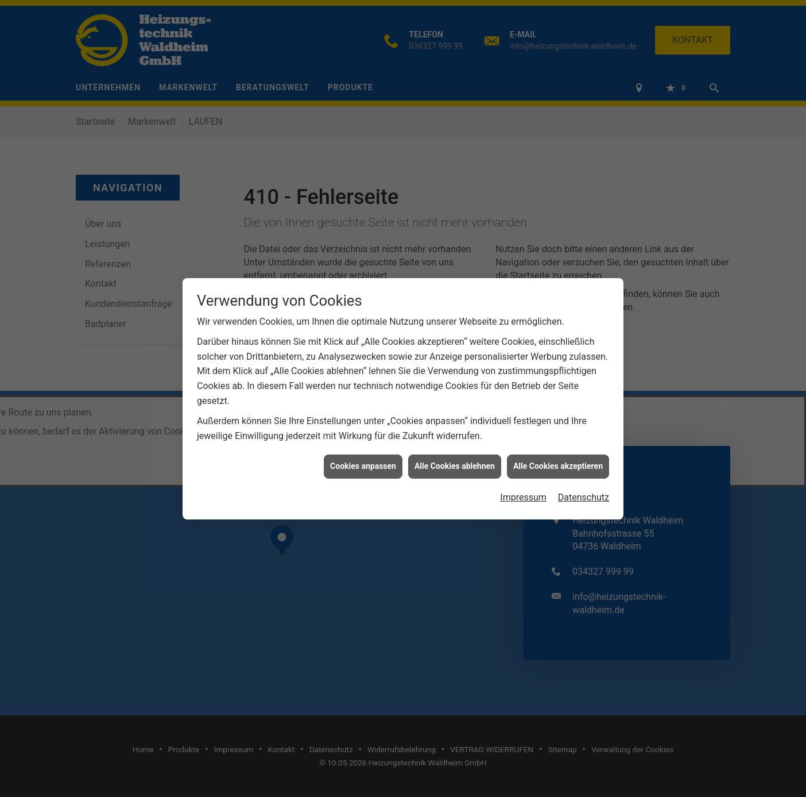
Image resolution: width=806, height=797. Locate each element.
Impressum (523, 487)
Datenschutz (583, 487)
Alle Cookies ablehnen (454, 455)
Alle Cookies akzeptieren (558, 455)
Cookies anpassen (363, 455)
